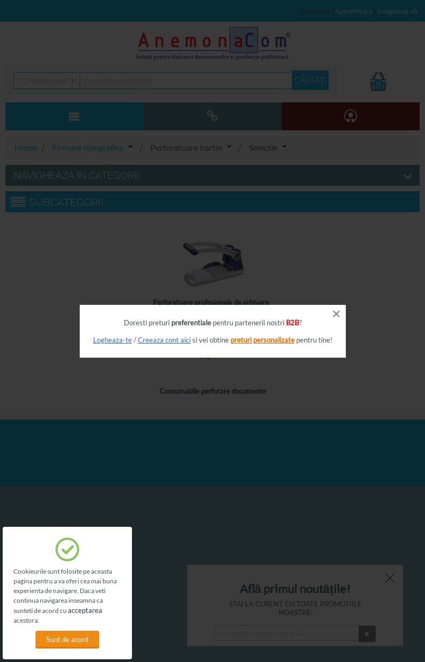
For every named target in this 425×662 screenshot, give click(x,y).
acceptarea (85, 610)
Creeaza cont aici (164, 340)
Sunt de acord (67, 639)
